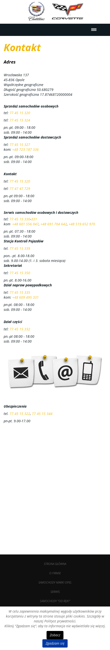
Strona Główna (55, 564)
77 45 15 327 (20, 144)
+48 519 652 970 (82, 224)
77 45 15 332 (20, 329)
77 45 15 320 (20, 112)
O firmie (55, 573)
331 (34, 219)
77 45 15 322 (19, 413)
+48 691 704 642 (53, 224)
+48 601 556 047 (25, 224)
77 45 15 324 (20, 120)
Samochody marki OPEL (55, 582)
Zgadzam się (55, 643)
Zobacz (55, 635)
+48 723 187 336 (25, 149)
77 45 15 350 (20, 273)
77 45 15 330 (20, 219)
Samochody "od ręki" (55, 601)
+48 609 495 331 (25, 297)
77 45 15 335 (20, 292)
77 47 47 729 (20, 188)
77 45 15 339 (20, 248)
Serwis (55, 592)
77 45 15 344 (42, 413)
